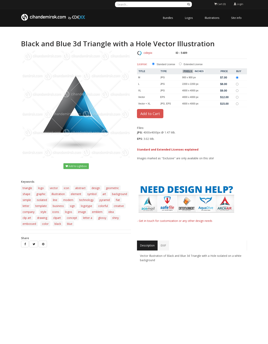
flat (118, 200)
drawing (42, 218)
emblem (97, 212)
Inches (199, 71)
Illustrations (212, 18)
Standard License (166, 64)
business (58, 206)
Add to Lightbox (76, 166)
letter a (87, 218)
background (119, 194)
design (96, 188)
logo (41, 188)
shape (26, 194)
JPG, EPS (165, 103)
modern (68, 200)
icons (55, 212)
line (55, 200)
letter (26, 206)
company (28, 212)
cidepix (148, 53)
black (58, 224)
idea (111, 212)
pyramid (105, 200)
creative (119, 206)
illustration (58, 194)
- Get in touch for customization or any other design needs (174, 221)
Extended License (193, 64)
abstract (80, 188)
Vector (141, 97)
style (43, 212)
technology (86, 200)
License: (142, 64)
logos (68, 212)
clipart (57, 218)
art (104, 194)
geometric (112, 188)
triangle (27, 188)
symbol (92, 194)
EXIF (163, 245)
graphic (41, 194)
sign (72, 206)
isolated (42, 200)
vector (54, 188)
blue (69, 224)
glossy (102, 218)
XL (139, 90)
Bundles (168, 18)
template (41, 206)
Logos (189, 18)
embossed (29, 224)
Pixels (188, 71)
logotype (86, 206)
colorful (103, 206)
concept (72, 218)
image (82, 212)
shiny (115, 218)
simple (27, 200)
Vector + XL (144, 103)
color (45, 224)
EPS (162, 97)
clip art (27, 218)
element (76, 194)
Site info (236, 18)
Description (147, 245)
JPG (162, 77)
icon (66, 188)
